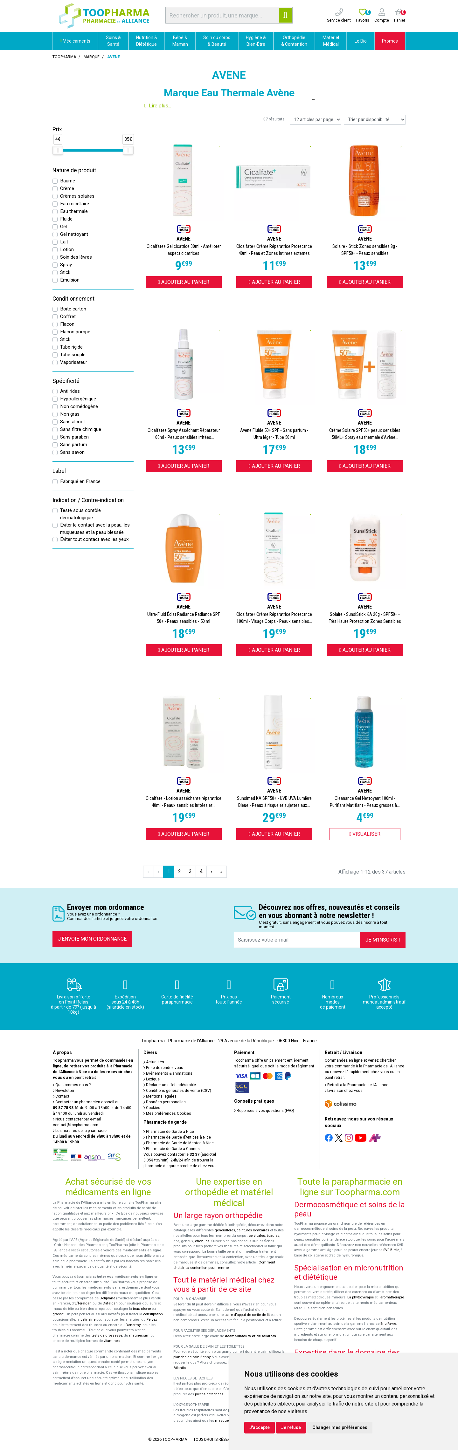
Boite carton (73, 309)
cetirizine (87, 1319)
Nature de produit (74, 170)
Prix (57, 129)
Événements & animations (167, 1073)
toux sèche (142, 1309)
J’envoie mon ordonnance (92, 939)
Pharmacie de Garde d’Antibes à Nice (177, 1137)
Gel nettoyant (74, 234)
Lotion (67, 249)
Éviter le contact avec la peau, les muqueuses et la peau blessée (95, 528)
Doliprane (107, 1298)
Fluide (66, 219)
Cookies (151, 1108)
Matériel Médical (331, 41)
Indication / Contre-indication (88, 500)
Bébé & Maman (180, 41)
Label (59, 471)
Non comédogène (79, 406)
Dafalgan (110, 1303)
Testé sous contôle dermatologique (80, 514)
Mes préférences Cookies (167, 1113)
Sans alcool (72, 422)
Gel (63, 226)
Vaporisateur (73, 362)
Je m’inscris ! (382, 940)
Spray (66, 265)
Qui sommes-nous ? (72, 1085)
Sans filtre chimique (80, 429)
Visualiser (365, 834)
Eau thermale (74, 211)
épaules (273, 1236)
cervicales (257, 1236)
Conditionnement (73, 299)
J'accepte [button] (259, 1427)
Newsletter (63, 1090)
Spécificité (66, 381)
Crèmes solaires (77, 196)
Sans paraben (74, 437)
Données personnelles (164, 1102)
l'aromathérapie (391, 1297)
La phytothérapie (360, 1297)
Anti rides (70, 391)
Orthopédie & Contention (294, 41)
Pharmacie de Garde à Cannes (171, 1149)
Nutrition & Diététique (146, 41)
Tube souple (73, 354)
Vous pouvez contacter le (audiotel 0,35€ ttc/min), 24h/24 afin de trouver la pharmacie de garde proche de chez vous (180, 1160)
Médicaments (75, 41)
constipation (153, 1314)
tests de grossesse (107, 1335)
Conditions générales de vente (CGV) (177, 1090)
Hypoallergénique (78, 399)
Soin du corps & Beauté (216, 41)
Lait (64, 242)
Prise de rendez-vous (163, 1067)
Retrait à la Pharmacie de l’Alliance (356, 1085)
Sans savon (72, 452)
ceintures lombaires (253, 1230)
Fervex (152, 1319)
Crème (67, 188)
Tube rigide (71, 347)
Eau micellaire (74, 204)
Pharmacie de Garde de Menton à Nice (178, 1143)
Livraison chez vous (344, 1090)
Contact (61, 1096)
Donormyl (134, 1325)
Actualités (153, 1062)
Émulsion (70, 280)
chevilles (202, 1241)
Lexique (151, 1079)
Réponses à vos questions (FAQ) (264, 1110)
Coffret (68, 316)
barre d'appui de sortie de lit (247, 1315)
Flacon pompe (75, 332)
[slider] (57, 150)
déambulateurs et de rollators (250, 1336)
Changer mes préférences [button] (339, 1427)
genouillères (225, 1230)
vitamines (112, 1341)
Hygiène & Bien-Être (256, 41)
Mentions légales (160, 1096)
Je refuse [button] (291, 1427)
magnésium (139, 1335)
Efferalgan (83, 1303)
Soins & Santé (113, 41)
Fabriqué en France (80, 481)
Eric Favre (388, 1324)
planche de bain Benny (191, 1357)
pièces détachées (209, 1394)
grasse (58, 1314)
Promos (390, 41)
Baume (67, 181)
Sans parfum (73, 444)
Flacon (67, 324)
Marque (92, 57)
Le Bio (361, 41)
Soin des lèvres (76, 257)
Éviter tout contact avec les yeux (94, 539)
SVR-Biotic (391, 1250)
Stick (65, 272)
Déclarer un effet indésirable (169, 1085)
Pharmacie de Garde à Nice (168, 1131)
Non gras (70, 414)
